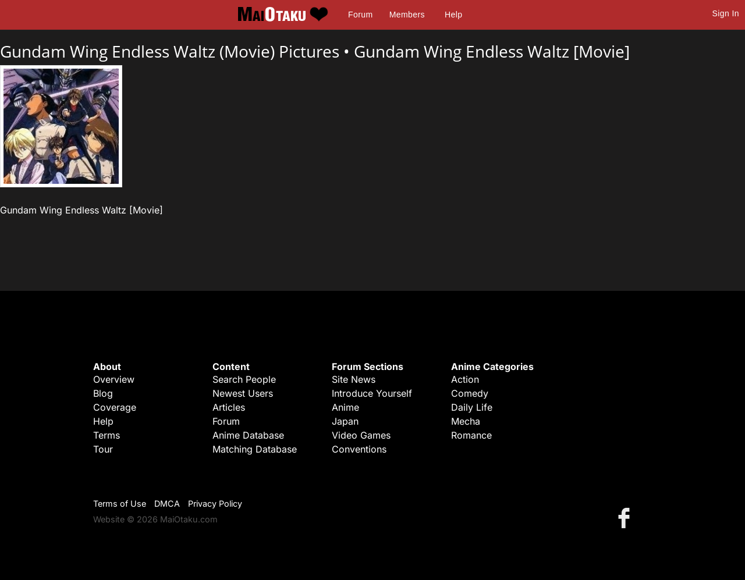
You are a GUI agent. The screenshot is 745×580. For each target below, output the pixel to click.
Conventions (359, 449)
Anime (345, 407)
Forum (360, 14)
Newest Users (242, 393)
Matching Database (254, 449)
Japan (345, 421)
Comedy (469, 393)
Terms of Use (119, 503)
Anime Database (248, 435)
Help (453, 14)
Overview (113, 379)
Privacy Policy (215, 503)
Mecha (465, 421)
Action (465, 379)
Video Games (361, 435)
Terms (106, 435)
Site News (353, 379)
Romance (471, 435)
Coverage (114, 407)
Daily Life (471, 407)
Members (407, 14)
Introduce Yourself (372, 393)
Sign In (725, 13)
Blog (103, 393)
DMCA (167, 503)
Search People (244, 379)
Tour (103, 449)
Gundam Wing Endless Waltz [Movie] (492, 51)
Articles (228, 407)
